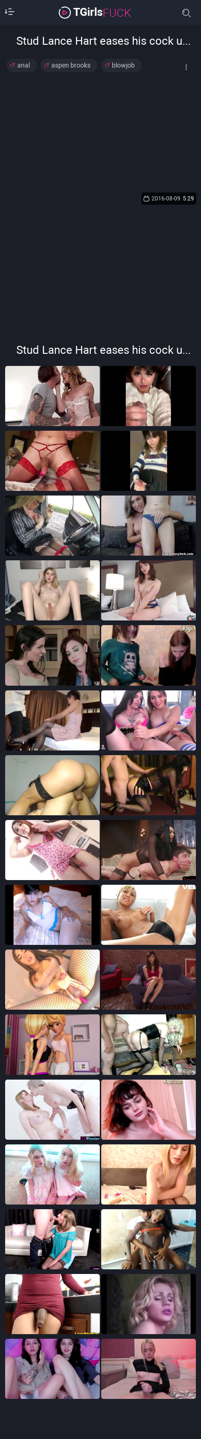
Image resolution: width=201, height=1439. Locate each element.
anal (23, 65)
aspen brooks (70, 65)
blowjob (123, 65)
